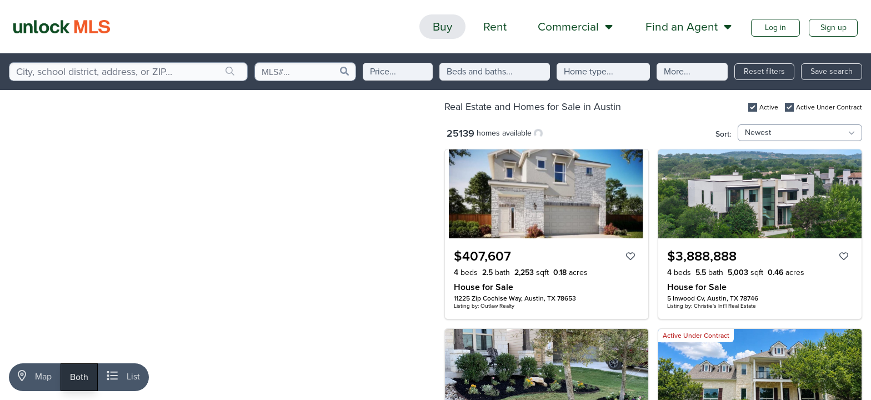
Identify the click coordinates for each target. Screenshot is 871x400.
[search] (230, 71)
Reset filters (764, 71)
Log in (775, 27)
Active (768, 107)
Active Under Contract (829, 107)
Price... (383, 71)
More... (677, 71)
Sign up (833, 27)
